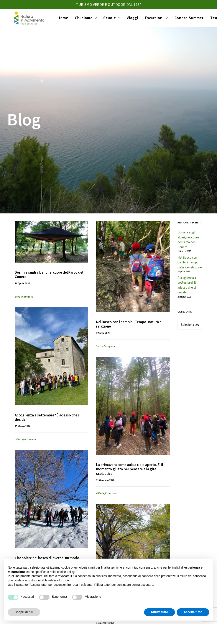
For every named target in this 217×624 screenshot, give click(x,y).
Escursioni (155, 20)
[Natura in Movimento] (26, 20)
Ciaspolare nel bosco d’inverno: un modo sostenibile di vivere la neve (47, 424)
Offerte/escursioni (25, 304)
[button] (51, 106)
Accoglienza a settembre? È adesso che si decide (48, 281)
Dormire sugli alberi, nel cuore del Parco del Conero (49, 139)
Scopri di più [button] (24, 612)
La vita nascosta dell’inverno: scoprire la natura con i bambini (127, 478)
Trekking (167, 539)
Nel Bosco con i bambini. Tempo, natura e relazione (128, 188)
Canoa (165, 547)
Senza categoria (24, 161)
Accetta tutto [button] (193, 612)
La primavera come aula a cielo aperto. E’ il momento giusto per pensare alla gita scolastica (129, 333)
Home (61, 20)
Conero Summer (187, 20)
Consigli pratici (104, 500)
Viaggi (131, 20)
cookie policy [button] (65, 572)
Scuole (110, 20)
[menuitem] (61, 20)
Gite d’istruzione (123, 547)
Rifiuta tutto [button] (159, 612)
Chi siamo (84, 20)
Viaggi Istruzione (123, 539)
